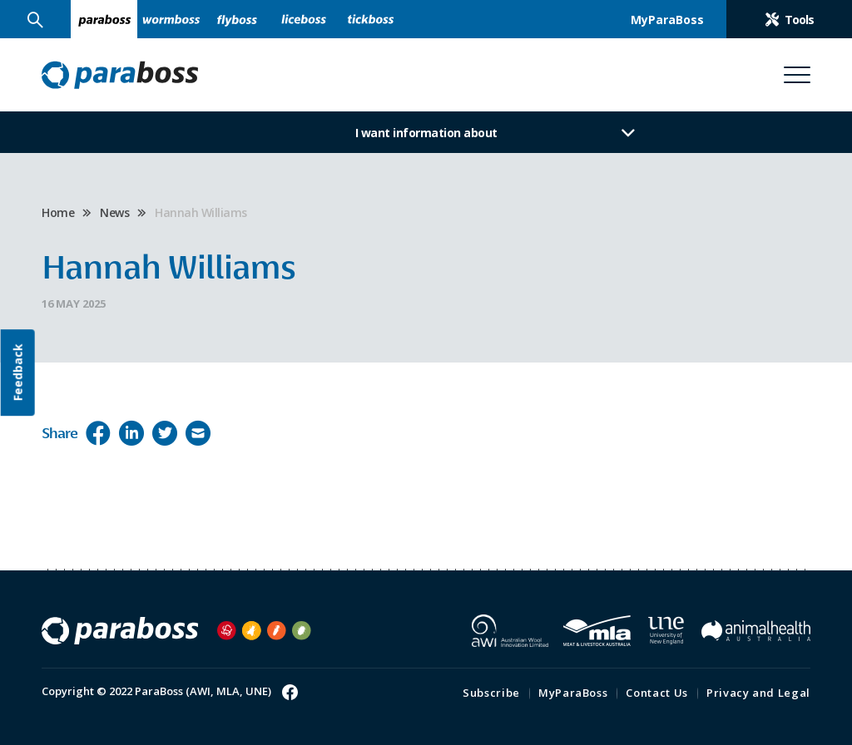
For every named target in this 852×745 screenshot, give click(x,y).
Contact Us (657, 692)
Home (58, 212)
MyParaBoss (573, 692)
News (114, 212)
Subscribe (491, 692)
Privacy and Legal (758, 692)
